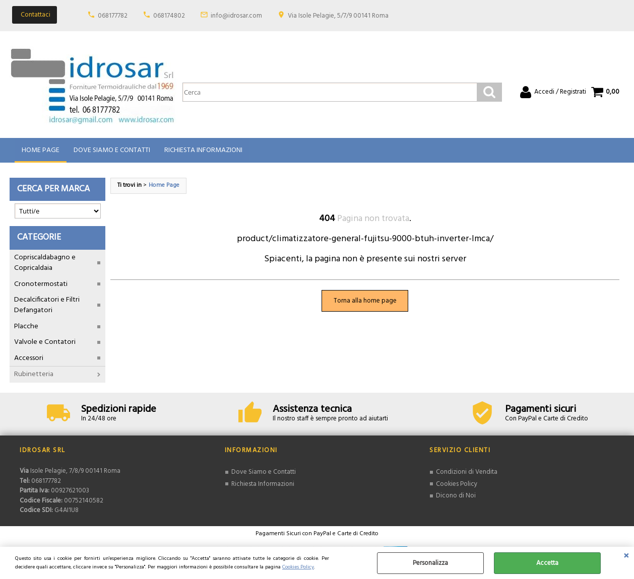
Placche (26, 326)
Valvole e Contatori (45, 342)
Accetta (547, 563)
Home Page (40, 150)
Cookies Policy (298, 567)
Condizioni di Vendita (466, 472)
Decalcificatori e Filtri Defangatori (47, 305)
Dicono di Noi (456, 495)
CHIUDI (626, 557)
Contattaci (35, 15)
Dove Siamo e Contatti (112, 150)
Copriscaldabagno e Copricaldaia (45, 263)
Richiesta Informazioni (203, 150)
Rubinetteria (33, 374)
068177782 (113, 16)
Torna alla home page (365, 301)
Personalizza (430, 563)
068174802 (169, 16)
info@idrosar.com (236, 16)
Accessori (28, 358)
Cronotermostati (41, 284)
